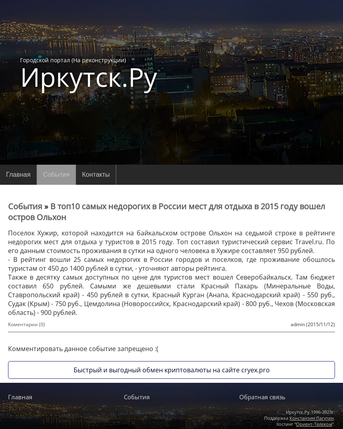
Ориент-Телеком (314, 424)
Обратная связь (262, 397)
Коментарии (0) (26, 324)
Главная (18, 174)
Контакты (96, 174)
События (56, 174)
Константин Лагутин (312, 418)
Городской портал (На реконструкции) (88, 73)
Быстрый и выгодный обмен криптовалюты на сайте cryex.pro (172, 370)
